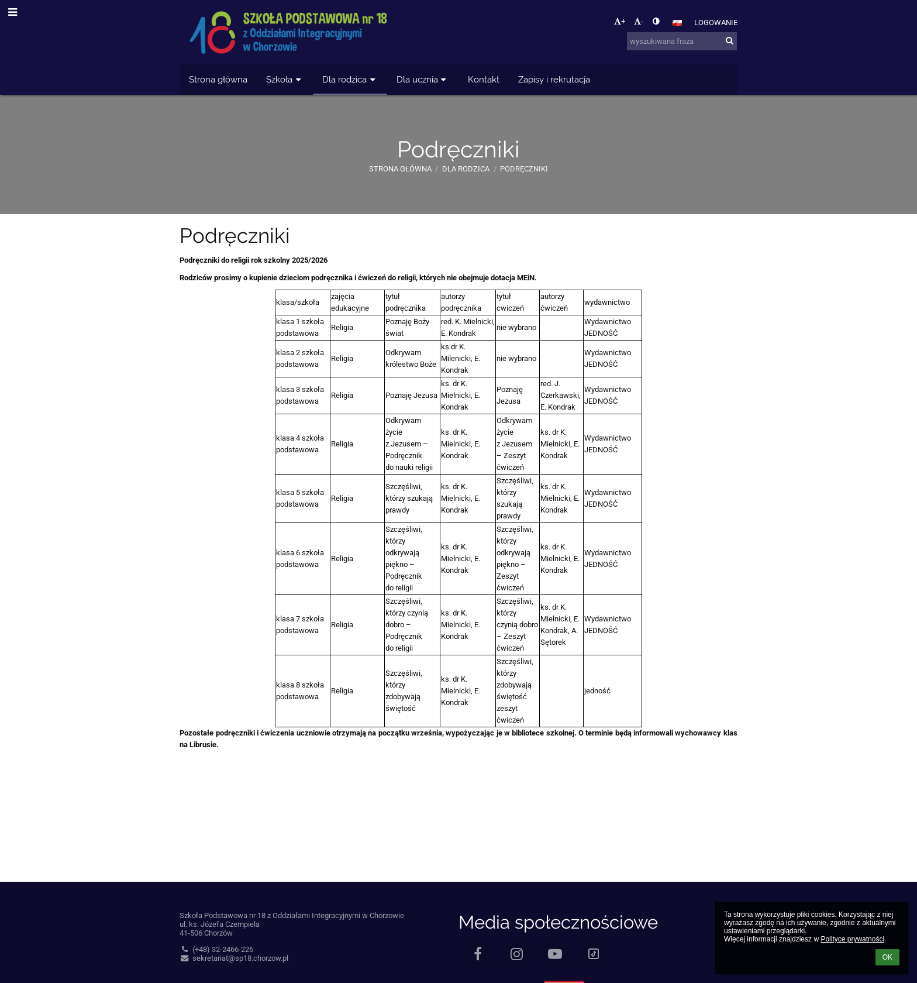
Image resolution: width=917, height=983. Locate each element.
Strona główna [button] (218, 79)
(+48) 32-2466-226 (216, 949)
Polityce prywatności (852, 939)
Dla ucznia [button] (423, 79)
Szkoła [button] (285, 79)
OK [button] (887, 957)
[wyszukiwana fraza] (681, 41)
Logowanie (715, 22)
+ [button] (619, 21)
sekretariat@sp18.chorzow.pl (234, 958)
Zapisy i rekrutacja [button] (554, 79)
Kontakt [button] (483, 79)
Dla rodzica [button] (350, 79)
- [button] (638, 21)
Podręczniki (524, 168)
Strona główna (400, 168)
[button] (677, 23)
